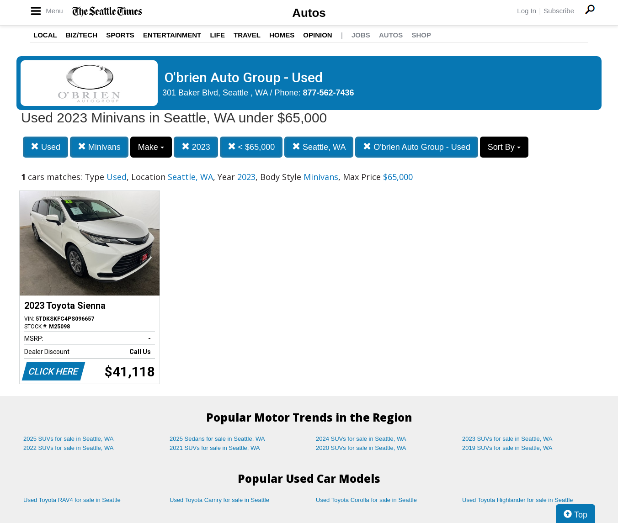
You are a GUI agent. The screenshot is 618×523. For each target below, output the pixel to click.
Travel (247, 35)
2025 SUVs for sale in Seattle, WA (68, 438)
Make (151, 147)
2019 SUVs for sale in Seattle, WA (507, 447)
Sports (120, 35)
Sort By (504, 147)
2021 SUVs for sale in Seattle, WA (215, 447)
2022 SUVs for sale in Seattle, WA (68, 447)
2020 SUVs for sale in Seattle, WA (361, 447)
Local (45, 35)
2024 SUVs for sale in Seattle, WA (361, 438)
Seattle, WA (319, 147)
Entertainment (172, 35)
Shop (421, 35)
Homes (281, 35)
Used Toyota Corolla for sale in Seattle (366, 500)
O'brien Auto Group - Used (416, 147)
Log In (526, 11)
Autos (309, 13)
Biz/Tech (81, 35)
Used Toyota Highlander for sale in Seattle (517, 500)
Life (217, 35)
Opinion (317, 35)
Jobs (361, 35)
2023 (195, 147)
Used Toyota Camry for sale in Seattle (219, 500)
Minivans (99, 147)
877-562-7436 (328, 92)
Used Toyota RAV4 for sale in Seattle (72, 500)
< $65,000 (251, 147)
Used (45, 147)
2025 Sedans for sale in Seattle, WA (217, 438)
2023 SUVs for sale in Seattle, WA (507, 438)
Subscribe (558, 11)
